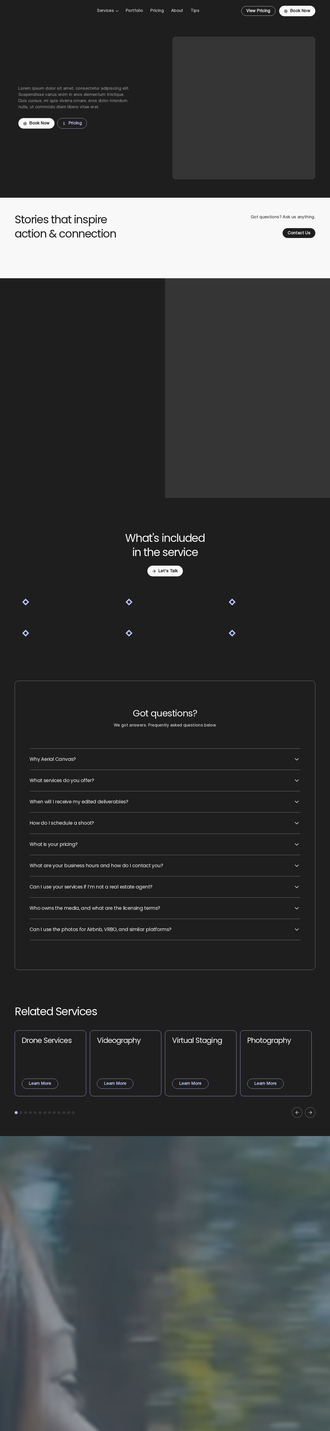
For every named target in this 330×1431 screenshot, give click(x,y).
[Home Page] (37, 11)
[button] (107, 11)
